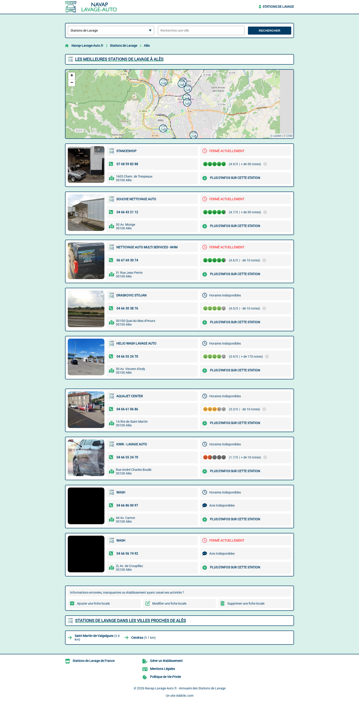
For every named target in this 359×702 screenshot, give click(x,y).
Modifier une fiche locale (169, 603)
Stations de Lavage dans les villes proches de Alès (130, 620)
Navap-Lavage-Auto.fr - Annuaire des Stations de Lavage (185, 688)
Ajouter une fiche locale (93, 603)
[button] (193, 134)
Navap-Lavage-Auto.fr (87, 45)
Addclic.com (184, 695)
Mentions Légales (162, 669)
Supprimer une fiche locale (245, 603)
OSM (289, 135)
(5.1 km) (143, 637)
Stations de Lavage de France (93, 661)
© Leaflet (275, 135)
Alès (147, 45)
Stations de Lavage (278, 6)
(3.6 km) (97, 637)
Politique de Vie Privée (165, 677)
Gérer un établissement (166, 661)
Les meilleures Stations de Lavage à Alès (119, 59)
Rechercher (269, 30)
